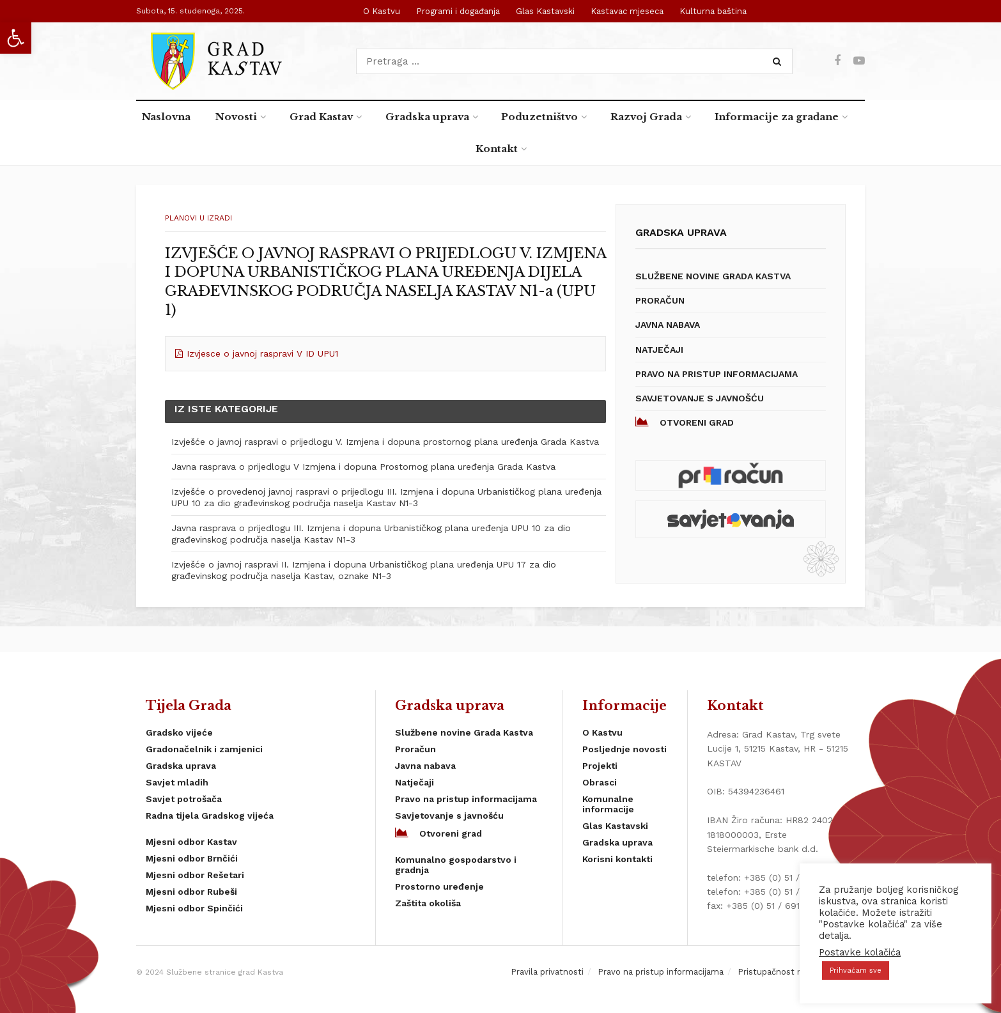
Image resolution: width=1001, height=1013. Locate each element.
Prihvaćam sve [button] (855, 970)
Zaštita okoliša (428, 903)
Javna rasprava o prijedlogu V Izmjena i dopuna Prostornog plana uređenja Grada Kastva (363, 466)
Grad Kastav (321, 117)
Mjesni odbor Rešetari (195, 875)
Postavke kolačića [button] (860, 952)
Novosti (236, 117)
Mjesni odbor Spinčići (194, 908)
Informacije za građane (777, 117)
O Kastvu (381, 11)
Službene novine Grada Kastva (713, 276)
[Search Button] (779, 61)
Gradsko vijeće (179, 732)
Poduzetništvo (539, 117)
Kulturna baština (713, 11)
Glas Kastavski (545, 11)
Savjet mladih (177, 782)
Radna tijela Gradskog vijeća (210, 815)
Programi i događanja (458, 11)
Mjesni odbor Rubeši (191, 891)
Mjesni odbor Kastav (191, 842)
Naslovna (166, 117)
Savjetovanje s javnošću (699, 398)
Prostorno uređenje (439, 886)
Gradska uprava (427, 117)
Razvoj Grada (646, 117)
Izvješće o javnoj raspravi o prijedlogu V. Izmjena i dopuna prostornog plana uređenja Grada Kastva (385, 442)
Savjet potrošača (184, 799)
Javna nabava (667, 325)
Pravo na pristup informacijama (716, 374)
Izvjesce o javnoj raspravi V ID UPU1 (262, 353)
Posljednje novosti (624, 749)
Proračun (660, 300)
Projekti (599, 766)
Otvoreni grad (684, 422)
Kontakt (497, 149)
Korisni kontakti (617, 859)
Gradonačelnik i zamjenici (204, 749)
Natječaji (659, 349)
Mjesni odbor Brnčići (192, 858)
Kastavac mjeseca (627, 11)
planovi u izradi (198, 217)
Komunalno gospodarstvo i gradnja (455, 864)
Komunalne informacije (608, 804)
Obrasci (599, 782)
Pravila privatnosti (547, 972)
